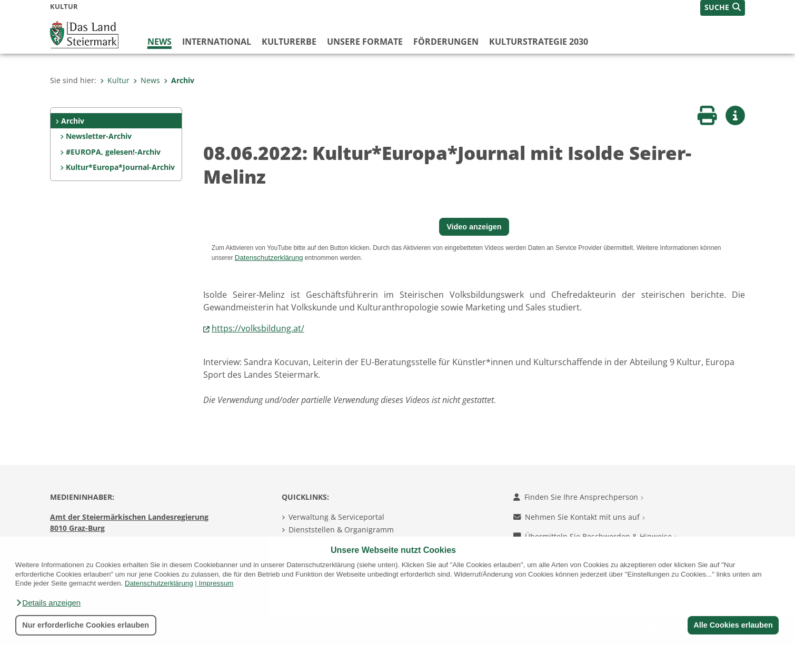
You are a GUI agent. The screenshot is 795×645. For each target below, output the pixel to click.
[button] (48, 603)
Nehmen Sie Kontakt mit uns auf (579, 517)
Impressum (216, 583)
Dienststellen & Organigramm (341, 530)
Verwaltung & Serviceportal (336, 517)
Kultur (115, 80)
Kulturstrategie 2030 (538, 41)
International (216, 41)
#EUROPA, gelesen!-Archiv (113, 152)
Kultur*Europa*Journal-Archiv (120, 167)
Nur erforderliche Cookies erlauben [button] (85, 625)
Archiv (179, 80)
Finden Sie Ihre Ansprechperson (578, 497)
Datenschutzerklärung (159, 583)
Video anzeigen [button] (474, 227)
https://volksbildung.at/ (258, 328)
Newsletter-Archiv (99, 136)
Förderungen (446, 41)
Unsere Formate (365, 41)
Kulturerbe (289, 41)
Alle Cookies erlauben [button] (732, 625)
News (159, 41)
